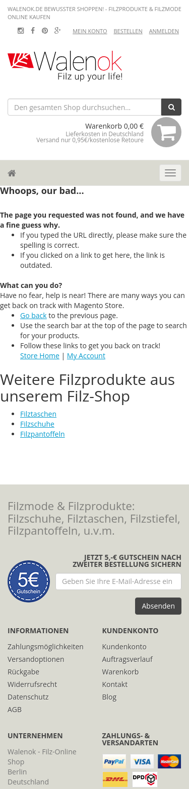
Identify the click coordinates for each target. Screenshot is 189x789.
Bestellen (127, 31)
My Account (86, 355)
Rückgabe (23, 671)
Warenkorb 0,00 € (108, 132)
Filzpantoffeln (42, 434)
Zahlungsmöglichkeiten (46, 646)
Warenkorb (120, 671)
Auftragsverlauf (127, 659)
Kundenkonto (124, 646)
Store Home (39, 355)
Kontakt (115, 684)
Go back (33, 315)
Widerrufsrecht (32, 684)
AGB (15, 709)
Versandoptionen (36, 659)
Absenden (158, 606)
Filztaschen (38, 414)
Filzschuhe (37, 424)
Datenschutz (28, 697)
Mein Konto (90, 31)
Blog (109, 697)
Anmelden (164, 31)
